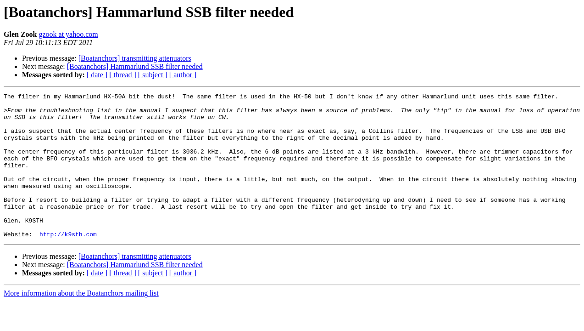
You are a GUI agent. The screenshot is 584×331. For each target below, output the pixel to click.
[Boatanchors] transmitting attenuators (134, 58)
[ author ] (183, 75)
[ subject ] (152, 75)
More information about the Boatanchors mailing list (81, 322)
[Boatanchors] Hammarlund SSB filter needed (135, 66)
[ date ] (97, 75)
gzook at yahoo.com (68, 34)
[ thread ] (122, 75)
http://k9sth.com (68, 263)
